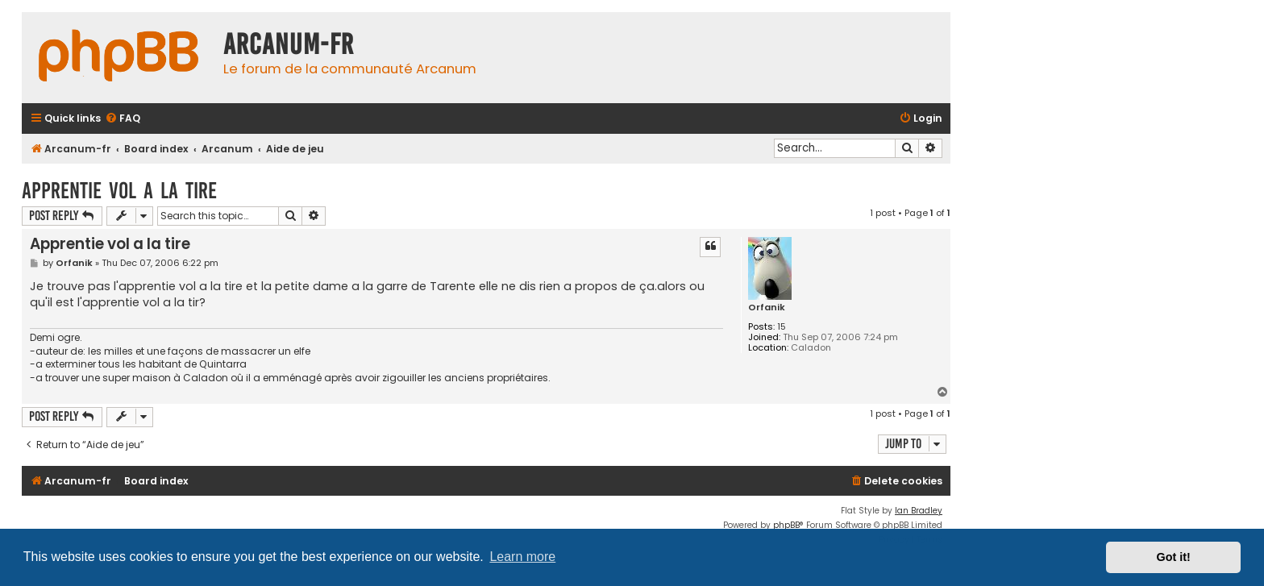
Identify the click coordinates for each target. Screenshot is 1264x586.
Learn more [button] (522, 556)
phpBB (786, 525)
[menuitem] (122, 119)
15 (781, 327)
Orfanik (766, 307)
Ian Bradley (918, 511)
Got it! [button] (1174, 557)
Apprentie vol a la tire (119, 190)
